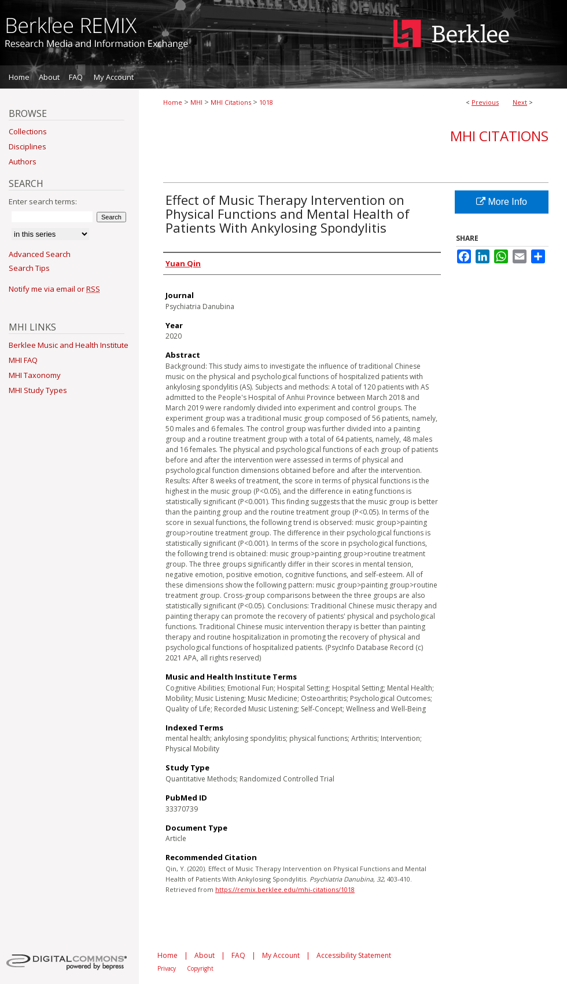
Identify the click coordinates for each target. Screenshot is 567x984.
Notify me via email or (54, 289)
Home (172, 102)
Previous (485, 102)
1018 (266, 102)
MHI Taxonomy (35, 375)
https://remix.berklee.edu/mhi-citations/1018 (285, 889)
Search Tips (29, 268)
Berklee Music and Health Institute (68, 345)
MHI (196, 102)
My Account (281, 955)
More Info (501, 202)
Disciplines (27, 146)
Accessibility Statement (353, 955)
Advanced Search (40, 254)
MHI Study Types (38, 390)
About (204, 955)
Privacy (166, 968)
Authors (22, 161)
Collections (28, 131)
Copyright (200, 968)
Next (520, 102)
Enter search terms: (43, 201)
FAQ (238, 955)
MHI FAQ (23, 360)
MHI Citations (231, 102)
